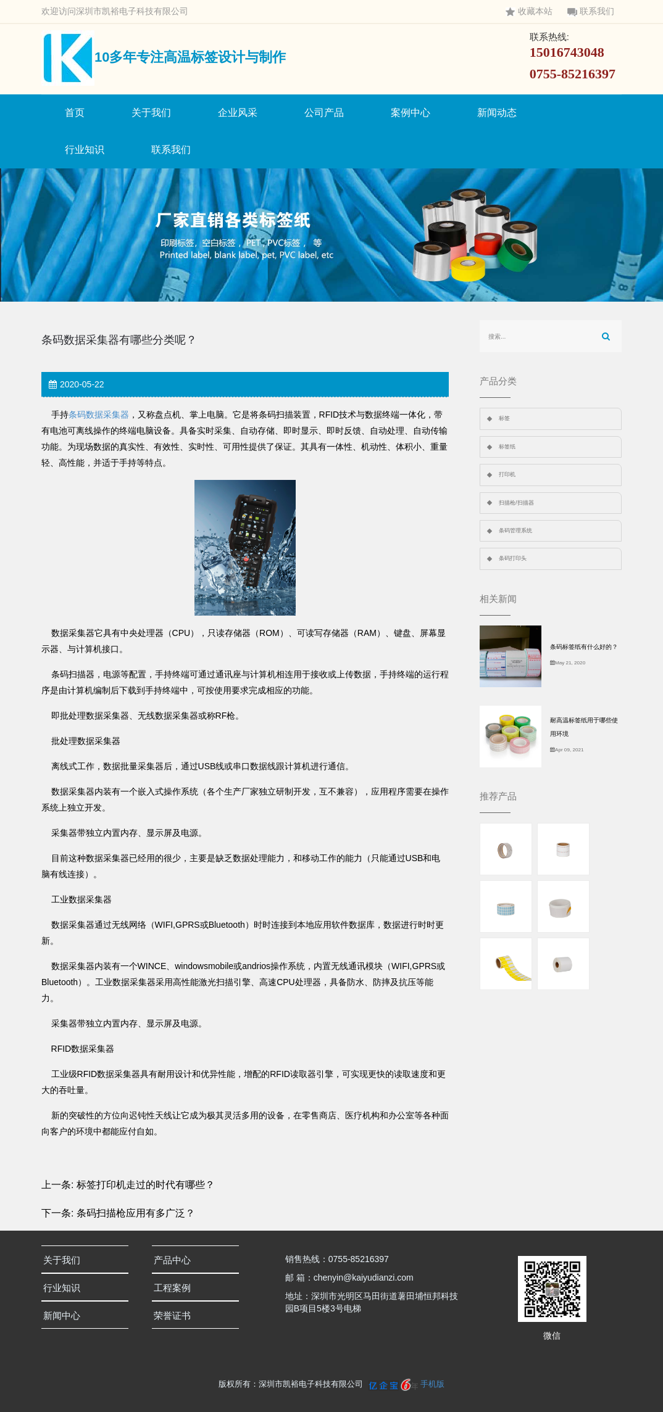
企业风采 (237, 112)
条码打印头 (513, 558)
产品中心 (176, 1260)
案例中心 (410, 112)
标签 (504, 418)
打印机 (507, 474)
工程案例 (176, 1287)
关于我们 (151, 112)
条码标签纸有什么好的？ (584, 646)
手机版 (432, 1384)
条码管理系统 (515, 530)
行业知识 (84, 149)
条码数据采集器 (99, 414)
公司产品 (324, 112)
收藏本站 (529, 11)
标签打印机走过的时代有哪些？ (146, 1184)
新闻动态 (497, 112)
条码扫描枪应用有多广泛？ (136, 1213)
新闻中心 (65, 1315)
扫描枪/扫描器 (516, 503)
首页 (75, 112)
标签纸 (507, 447)
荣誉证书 (176, 1315)
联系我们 (590, 11)
